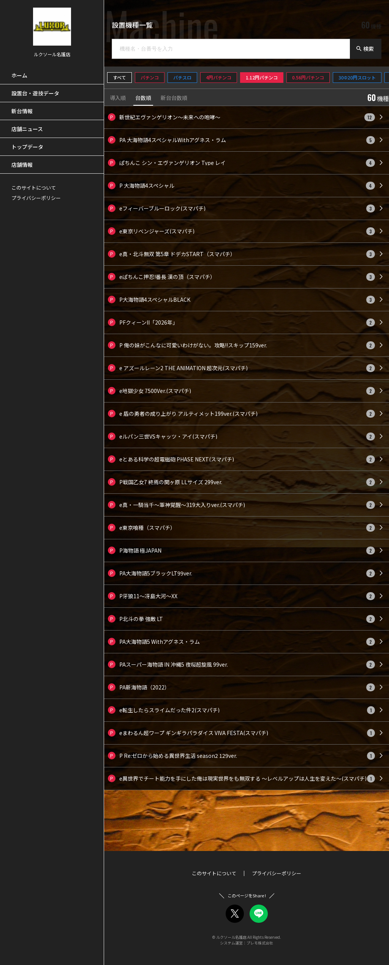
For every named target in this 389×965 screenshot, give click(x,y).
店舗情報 (22, 164)
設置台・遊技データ (35, 93)
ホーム (19, 75)
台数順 (143, 98)
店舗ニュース (27, 129)
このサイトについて (33, 187)
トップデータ (27, 147)
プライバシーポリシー (36, 197)
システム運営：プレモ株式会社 (246, 943)
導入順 (118, 98)
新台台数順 (174, 98)
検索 (365, 48)
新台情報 (22, 111)
